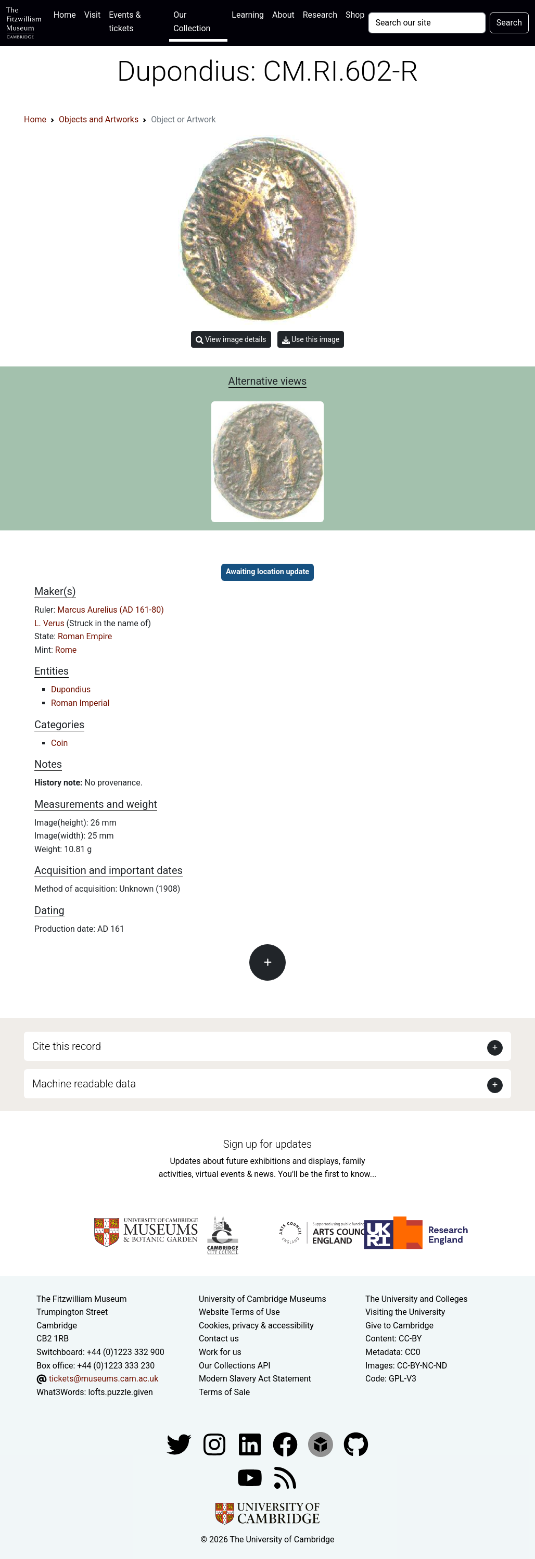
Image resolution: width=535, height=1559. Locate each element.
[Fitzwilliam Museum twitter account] (180, 1444)
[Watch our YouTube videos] (251, 1477)
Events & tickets (125, 21)
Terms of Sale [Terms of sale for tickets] (224, 1392)
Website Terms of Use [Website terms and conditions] (239, 1312)
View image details (231, 339)
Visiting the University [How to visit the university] (405, 1312)
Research (320, 15)
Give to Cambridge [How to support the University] (399, 1325)
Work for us (220, 1352)
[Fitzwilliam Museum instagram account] (215, 1444)
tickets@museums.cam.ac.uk (103, 1379)
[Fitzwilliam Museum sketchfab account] (321, 1444)
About (283, 15)
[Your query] (426, 22)
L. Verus (50, 623)
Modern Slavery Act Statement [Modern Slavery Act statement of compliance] (255, 1379)
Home (67, 14)
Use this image (311, 339)
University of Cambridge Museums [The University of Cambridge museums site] (262, 1299)
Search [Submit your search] (509, 23)
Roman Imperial (80, 703)
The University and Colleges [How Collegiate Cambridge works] (416, 1299)
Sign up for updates (267, 1144)
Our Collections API (235, 1366)
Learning (248, 15)
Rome (66, 650)
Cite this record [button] (66, 1046)
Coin (59, 743)
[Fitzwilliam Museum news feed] (285, 1477)
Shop (355, 15)
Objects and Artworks (98, 119)
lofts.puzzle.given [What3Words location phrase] (120, 1392)
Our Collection (191, 21)
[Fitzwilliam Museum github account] (356, 1444)
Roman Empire (85, 636)
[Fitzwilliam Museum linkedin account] (286, 1444)
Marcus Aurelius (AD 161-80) (110, 610)
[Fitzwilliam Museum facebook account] (251, 1444)
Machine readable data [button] (84, 1084)
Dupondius (71, 689)
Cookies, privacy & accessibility (256, 1325)
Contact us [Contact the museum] (219, 1338)
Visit (92, 15)
